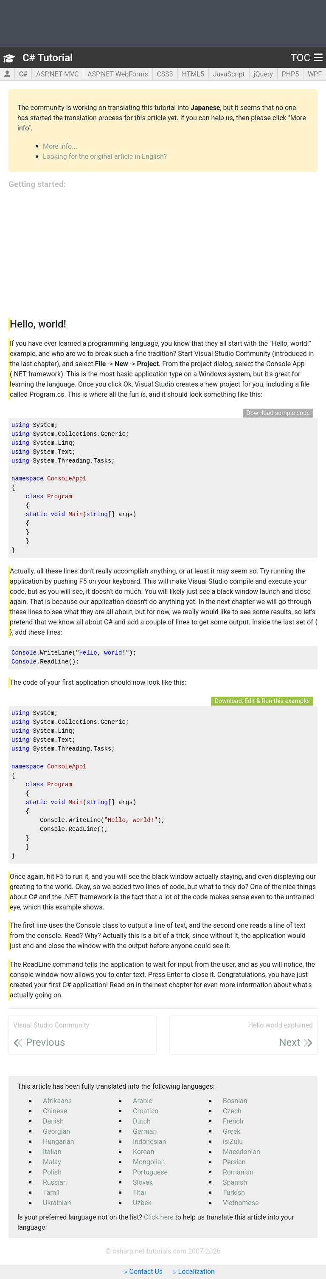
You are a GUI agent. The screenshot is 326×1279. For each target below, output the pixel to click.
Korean (143, 1152)
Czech (232, 1111)
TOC (307, 58)
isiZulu (233, 1142)
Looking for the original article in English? (105, 156)
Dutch (142, 1121)
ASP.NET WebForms (117, 74)
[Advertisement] (163, 254)
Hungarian (58, 1142)
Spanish (235, 1182)
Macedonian (241, 1152)
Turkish (234, 1193)
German (145, 1131)
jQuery (263, 74)
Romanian (238, 1172)
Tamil (51, 1193)
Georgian (56, 1131)
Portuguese (150, 1172)
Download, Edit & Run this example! (262, 701)
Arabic (142, 1101)
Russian (55, 1182)
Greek (231, 1131)
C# (23, 74)
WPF (315, 74)
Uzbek (142, 1203)
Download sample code (278, 413)
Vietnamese (241, 1203)
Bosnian (235, 1101)
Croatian (145, 1111)
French (233, 1121)
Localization (196, 1272)
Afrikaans (57, 1101)
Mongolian (149, 1162)
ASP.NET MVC (57, 74)
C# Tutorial (47, 58)
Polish (52, 1172)
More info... (60, 146)
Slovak (143, 1182)
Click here (159, 1217)
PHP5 (290, 74)
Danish (53, 1121)
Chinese (55, 1111)
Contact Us (146, 1272)
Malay (52, 1162)
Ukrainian (57, 1203)
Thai (139, 1193)
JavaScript (229, 74)
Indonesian (149, 1142)
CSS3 (165, 74)
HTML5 (193, 74)
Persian (234, 1162)
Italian (52, 1152)
